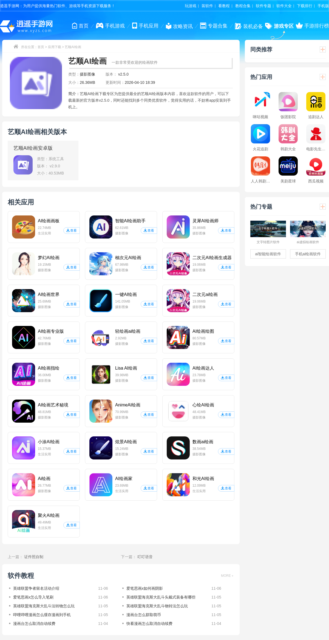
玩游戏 (190, 6)
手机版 (323, 6)
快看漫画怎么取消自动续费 (149, 623)
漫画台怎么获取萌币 (143, 615)
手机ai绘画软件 (308, 254)
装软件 (207, 6)
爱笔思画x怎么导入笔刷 (33, 597)
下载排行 (304, 6)
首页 (41, 47)
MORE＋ (227, 576)
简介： (74, 94)
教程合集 (243, 6)
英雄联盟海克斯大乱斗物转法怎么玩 (157, 606)
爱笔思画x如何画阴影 (144, 588)
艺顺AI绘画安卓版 (33, 148)
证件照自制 (33, 557)
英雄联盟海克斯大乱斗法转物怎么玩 (44, 606)
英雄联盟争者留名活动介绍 (36, 588)
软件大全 (284, 6)
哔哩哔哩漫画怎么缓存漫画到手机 (42, 615)
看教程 (224, 6)
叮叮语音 (145, 557)
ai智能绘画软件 (268, 254)
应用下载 (54, 47)
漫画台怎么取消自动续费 (34, 623)
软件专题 (263, 6)
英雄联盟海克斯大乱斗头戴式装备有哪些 (160, 597)
